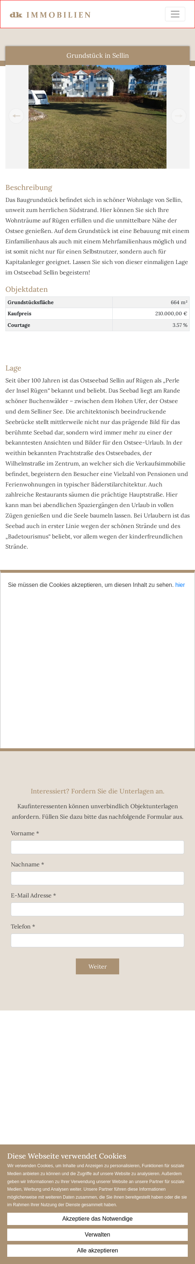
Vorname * (25, 833)
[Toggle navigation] (175, 14)
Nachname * (27, 864)
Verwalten (97, 1234)
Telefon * (23, 926)
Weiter (97, 966)
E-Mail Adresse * (33, 895)
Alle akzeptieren (97, 1250)
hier (180, 585)
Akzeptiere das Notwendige (97, 1219)
